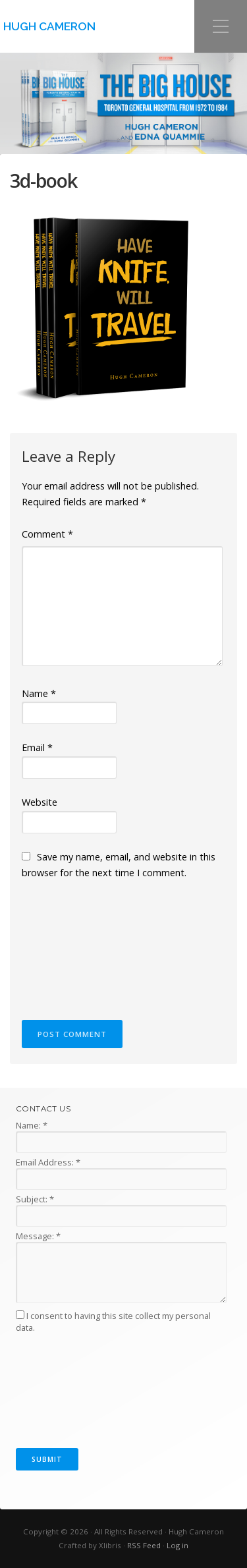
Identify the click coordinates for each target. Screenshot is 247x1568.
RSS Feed (144, 1545)
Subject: (35, 1199)
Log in (177, 1545)
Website (39, 802)
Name (39, 693)
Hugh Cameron (49, 26)
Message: (38, 1236)
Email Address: (48, 1162)
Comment (47, 534)
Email (37, 747)
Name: (31, 1125)
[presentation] (76, 943)
